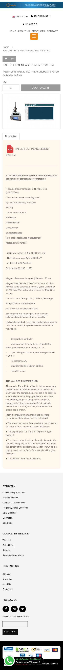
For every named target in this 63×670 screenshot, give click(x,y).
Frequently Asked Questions (15, 508)
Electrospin (7, 518)
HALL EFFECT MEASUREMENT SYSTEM (27, 50)
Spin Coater (8, 523)
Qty (4, 82)
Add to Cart (40, 87)
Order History (8, 545)
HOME (12, 31)
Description (11, 136)
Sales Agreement (10, 498)
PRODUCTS (38, 31)
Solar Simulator (9, 513)
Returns (6, 550)
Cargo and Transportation (14, 503)
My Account (41, 16)
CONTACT (52, 31)
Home (6, 47)
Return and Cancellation (13, 555)
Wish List (7, 540)
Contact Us (7, 589)
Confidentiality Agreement (14, 492)
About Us (7, 584)
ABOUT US (24, 31)
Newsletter (7, 579)
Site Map (6, 574)
